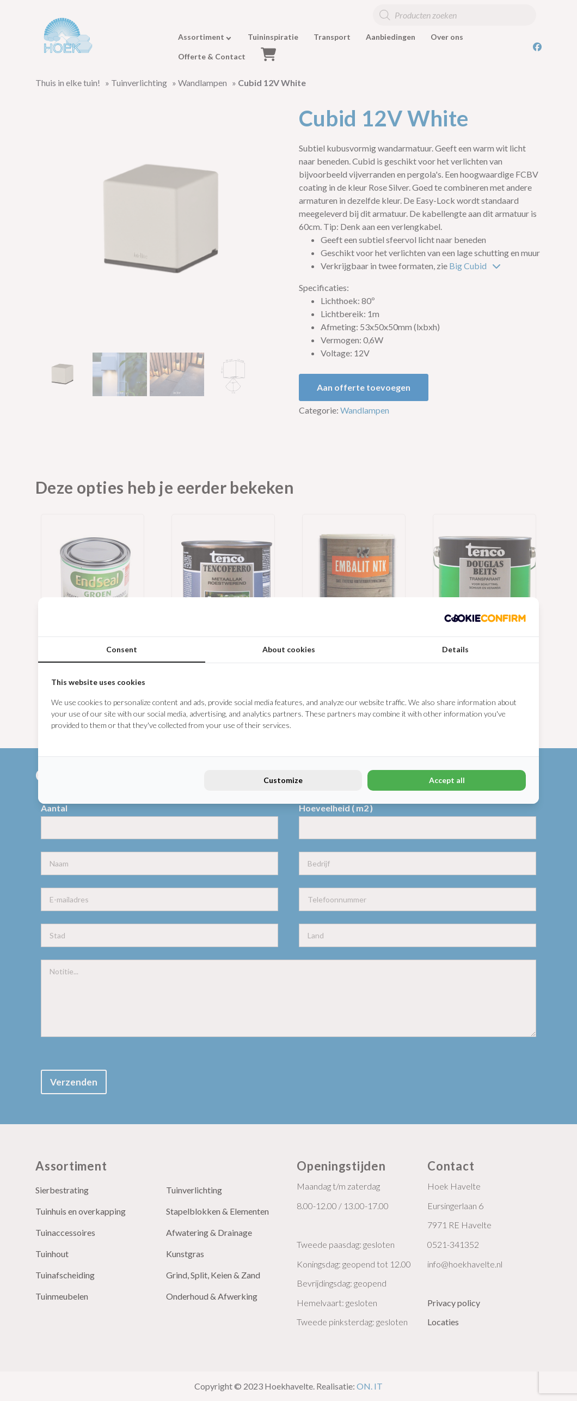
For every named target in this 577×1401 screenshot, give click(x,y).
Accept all (447, 780)
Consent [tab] (121, 649)
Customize (283, 780)
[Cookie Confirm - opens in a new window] (485, 616)
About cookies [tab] (288, 649)
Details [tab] (455, 649)
